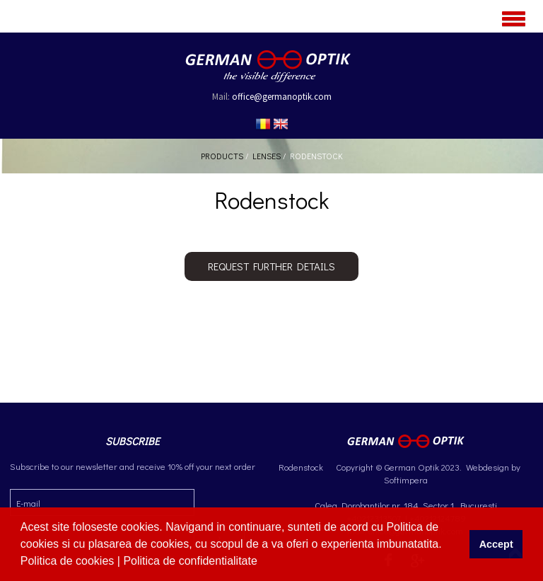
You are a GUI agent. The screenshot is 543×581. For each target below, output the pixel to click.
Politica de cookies (69, 561)
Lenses (266, 155)
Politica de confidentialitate (191, 561)
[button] (262, 562)
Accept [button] (496, 544)
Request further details (271, 266)
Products (222, 155)
